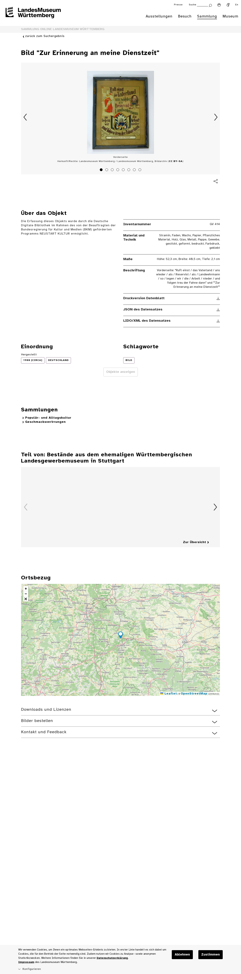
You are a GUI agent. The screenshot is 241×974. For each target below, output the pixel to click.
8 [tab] (140, 170)
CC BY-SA (175, 161)
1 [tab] (101, 170)
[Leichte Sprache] (219, 5)
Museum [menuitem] (230, 16)
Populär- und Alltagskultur (48, 418)
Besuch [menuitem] (185, 16)
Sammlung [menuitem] (207, 16)
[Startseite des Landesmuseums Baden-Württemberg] (33, 15)
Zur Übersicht (194, 542)
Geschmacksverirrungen (45, 422)
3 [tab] (112, 170)
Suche (192, 4)
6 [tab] (129, 170)
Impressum (26, 962)
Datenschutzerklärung (112, 958)
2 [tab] (107, 170)
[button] (120, 635)
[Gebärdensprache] (228, 5)
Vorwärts (216, 117)
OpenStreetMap (194, 693)
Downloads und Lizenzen (46, 709)
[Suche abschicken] (210, 5)
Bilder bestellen (37, 721)
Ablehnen (182, 954)
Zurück (25, 117)
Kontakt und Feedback (43, 732)
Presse (178, 4)
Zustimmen (210, 954)
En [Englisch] (236, 4)
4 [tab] (118, 170)
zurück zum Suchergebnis (45, 36)
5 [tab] (124, 170)
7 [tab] (135, 170)
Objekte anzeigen (120, 372)
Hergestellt (29, 354)
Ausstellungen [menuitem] (159, 16)
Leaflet (168, 693)
